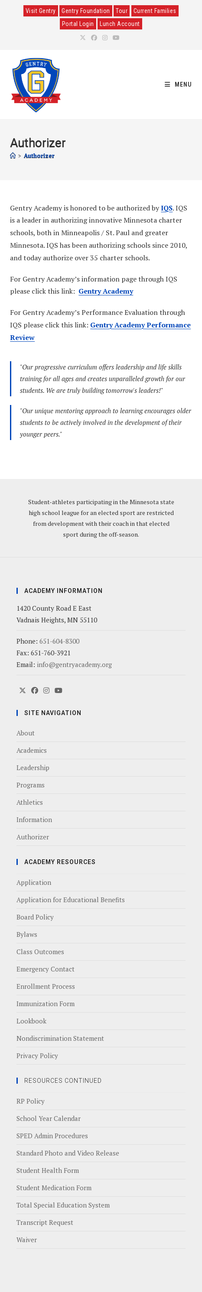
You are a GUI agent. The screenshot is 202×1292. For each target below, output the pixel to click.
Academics (31, 750)
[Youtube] (58, 690)
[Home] (13, 155)
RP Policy (30, 1101)
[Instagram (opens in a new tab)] (105, 38)
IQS (167, 208)
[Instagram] (46, 690)
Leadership (32, 767)
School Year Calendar (48, 1118)
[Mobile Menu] (178, 84)
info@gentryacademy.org (74, 664)
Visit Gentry (41, 10)
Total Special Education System (63, 1205)
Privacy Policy (37, 1055)
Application (33, 882)
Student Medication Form (53, 1187)
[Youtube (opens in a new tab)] (116, 38)
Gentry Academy (105, 291)
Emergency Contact (45, 969)
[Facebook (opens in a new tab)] (94, 38)
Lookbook (31, 1021)
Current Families (155, 10)
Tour (121, 10)
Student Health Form (47, 1170)
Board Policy (35, 917)
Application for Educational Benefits (70, 899)
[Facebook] (34, 690)
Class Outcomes (40, 951)
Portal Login (78, 23)
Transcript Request (44, 1222)
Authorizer (39, 155)
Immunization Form (45, 1003)
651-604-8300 (59, 641)
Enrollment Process (45, 986)
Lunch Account (120, 23)
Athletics (29, 802)
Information (34, 819)
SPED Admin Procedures (52, 1135)
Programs (30, 784)
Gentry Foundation (86, 10)
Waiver (26, 1239)
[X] (22, 690)
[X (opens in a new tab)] (84, 38)
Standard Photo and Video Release (67, 1153)
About (25, 733)
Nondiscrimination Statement (60, 1038)
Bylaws (26, 934)
